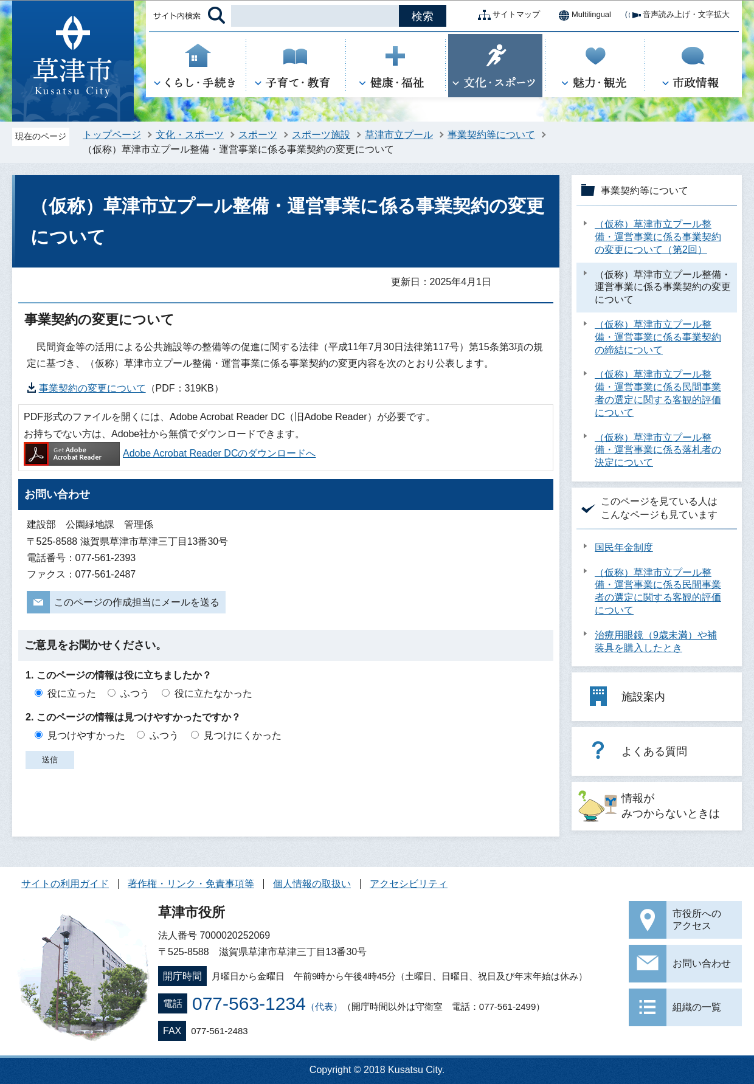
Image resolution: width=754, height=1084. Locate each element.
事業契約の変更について (92, 388)
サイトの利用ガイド (65, 884)
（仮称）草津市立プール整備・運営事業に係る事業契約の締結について (658, 337)
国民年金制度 (624, 547)
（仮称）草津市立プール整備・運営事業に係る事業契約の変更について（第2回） (658, 237)
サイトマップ (506, 15)
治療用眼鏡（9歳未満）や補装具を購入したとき (656, 641)
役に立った (71, 693)
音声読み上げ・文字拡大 (676, 15)
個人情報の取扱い (312, 884)
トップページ (112, 134)
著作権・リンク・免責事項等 (191, 884)
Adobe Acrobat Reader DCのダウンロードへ (170, 453)
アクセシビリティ (409, 884)
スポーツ (257, 134)
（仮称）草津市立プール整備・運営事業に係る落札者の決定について (658, 450)
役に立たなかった (213, 693)
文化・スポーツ (190, 134)
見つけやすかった (86, 735)
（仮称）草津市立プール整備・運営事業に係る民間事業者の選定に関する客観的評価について (658, 393)
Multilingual (581, 15)
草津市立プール (399, 134)
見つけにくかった (243, 735)
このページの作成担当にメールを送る (137, 602)
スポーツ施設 (321, 134)
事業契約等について (491, 134)
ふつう (135, 693)
